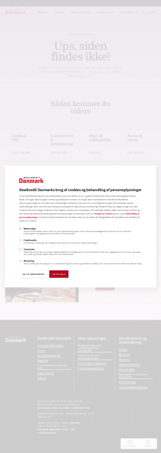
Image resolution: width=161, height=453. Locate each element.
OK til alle (59, 274)
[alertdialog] (80, 226)
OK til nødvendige (33, 274)
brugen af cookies (104, 213)
